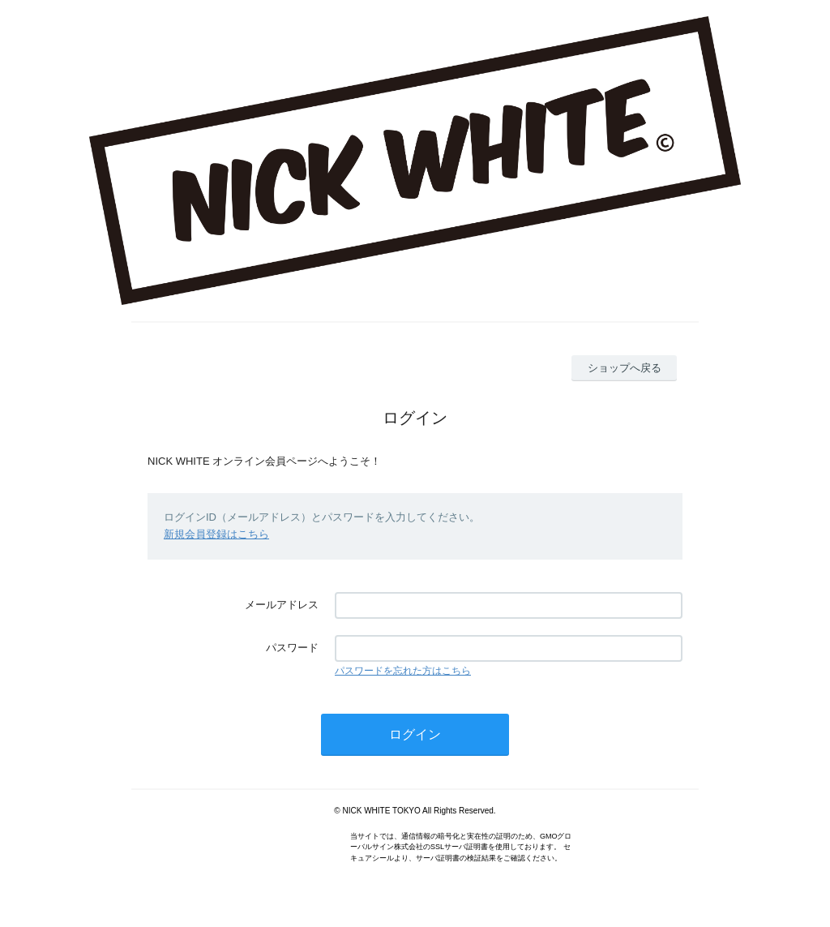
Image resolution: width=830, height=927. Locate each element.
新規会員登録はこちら (216, 534)
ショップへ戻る (624, 368)
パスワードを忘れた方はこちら (403, 670)
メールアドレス (282, 605)
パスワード (292, 648)
